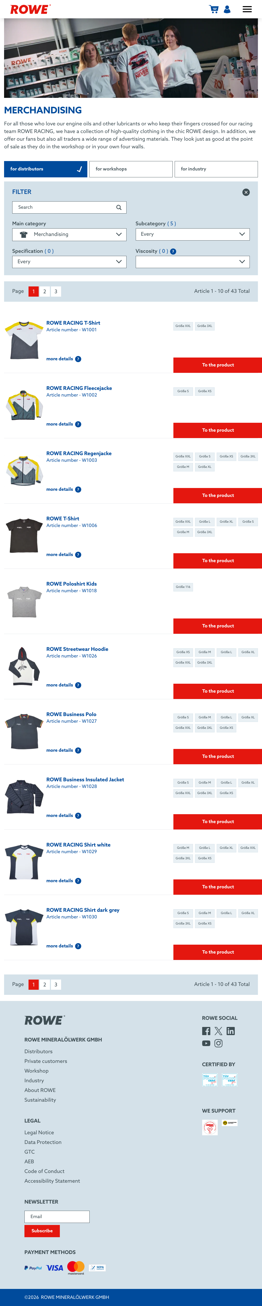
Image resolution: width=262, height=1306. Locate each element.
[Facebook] (206, 1031)
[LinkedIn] (231, 1031)
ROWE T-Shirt (62, 519)
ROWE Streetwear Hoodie (77, 650)
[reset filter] (246, 192)
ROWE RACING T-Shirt (73, 323)
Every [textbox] (147, 234)
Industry (34, 1081)
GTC (29, 1152)
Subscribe (42, 1231)
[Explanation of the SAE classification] (173, 251)
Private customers (45, 1062)
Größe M (183, 467)
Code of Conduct (44, 1172)
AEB (29, 1162)
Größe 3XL (204, 326)
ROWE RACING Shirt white (78, 845)
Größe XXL (183, 326)
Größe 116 (183, 587)
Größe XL (204, 467)
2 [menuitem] (44, 292)
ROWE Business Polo (71, 715)
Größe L (204, 522)
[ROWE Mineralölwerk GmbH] (30, 9)
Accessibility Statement (52, 1181)
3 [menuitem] (55, 292)
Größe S (183, 391)
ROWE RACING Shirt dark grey (82, 910)
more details (63, 359)
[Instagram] (218, 1043)
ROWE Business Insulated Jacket (85, 780)
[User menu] (227, 9)
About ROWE (40, 1091)
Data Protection (43, 1143)
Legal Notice (39, 1133)
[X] (218, 1031)
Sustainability (40, 1100)
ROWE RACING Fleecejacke (79, 389)
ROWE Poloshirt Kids (71, 584)
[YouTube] (206, 1043)
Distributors (38, 1052)
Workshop (36, 1071)
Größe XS (204, 391)
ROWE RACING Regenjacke (79, 454)
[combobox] (69, 234)
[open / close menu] (247, 9)
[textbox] (69, 234)
